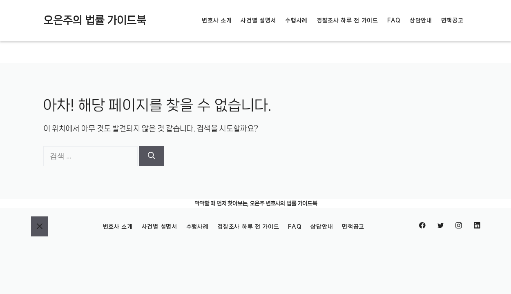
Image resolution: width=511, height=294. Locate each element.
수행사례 (296, 20)
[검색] (151, 156)
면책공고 (452, 20)
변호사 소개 (217, 20)
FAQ (394, 20)
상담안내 (421, 20)
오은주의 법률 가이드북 (94, 20)
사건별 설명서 (258, 20)
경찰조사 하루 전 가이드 (347, 20)
